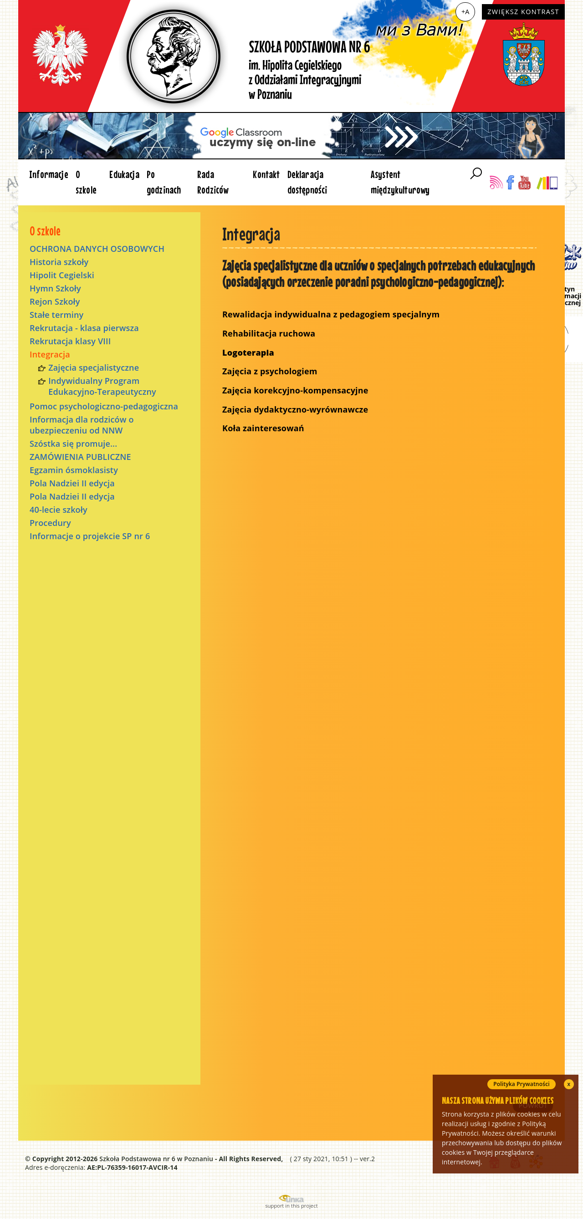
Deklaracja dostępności (307, 182)
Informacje (48, 174)
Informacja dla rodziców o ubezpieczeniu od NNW (82, 425)
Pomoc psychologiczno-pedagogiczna (104, 406)
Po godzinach (164, 182)
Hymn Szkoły (55, 288)
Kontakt (266, 174)
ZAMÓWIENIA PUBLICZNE (80, 456)
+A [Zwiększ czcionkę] (465, 11)
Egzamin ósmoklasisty (74, 469)
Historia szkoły (59, 261)
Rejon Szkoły (55, 301)
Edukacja (124, 174)
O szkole (86, 182)
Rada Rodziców (212, 182)
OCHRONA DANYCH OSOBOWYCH (97, 248)
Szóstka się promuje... (73, 443)
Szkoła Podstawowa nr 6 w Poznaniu (156, 1158)
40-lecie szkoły (58, 509)
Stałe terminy (56, 314)
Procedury (50, 522)
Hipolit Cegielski (62, 275)
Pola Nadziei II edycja (72, 483)
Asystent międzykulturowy (400, 182)
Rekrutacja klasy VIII (70, 341)
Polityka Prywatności (521, 1084)
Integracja (50, 354)
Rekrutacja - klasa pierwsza (84, 327)
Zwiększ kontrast (523, 11)
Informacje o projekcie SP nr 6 (90, 535)
